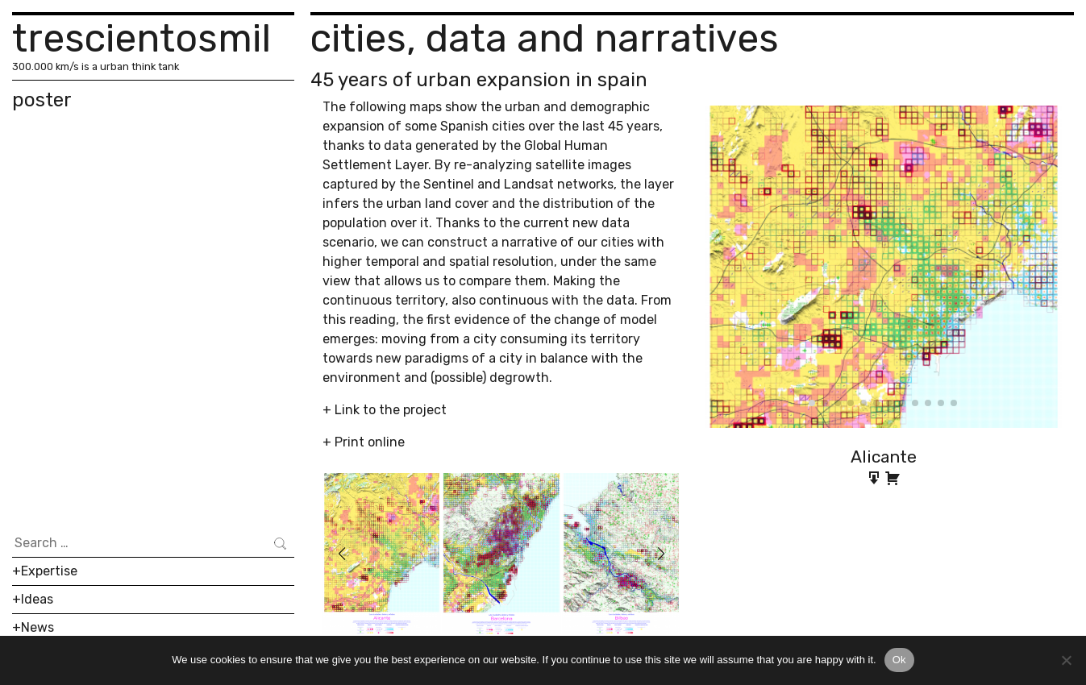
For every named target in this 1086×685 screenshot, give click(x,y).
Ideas (37, 599)
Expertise (49, 571)
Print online (370, 442)
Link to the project (391, 409)
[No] (1066, 660)
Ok (899, 660)
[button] (341, 553)
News (37, 627)
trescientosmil (141, 38)
